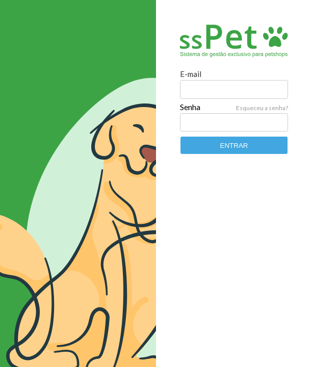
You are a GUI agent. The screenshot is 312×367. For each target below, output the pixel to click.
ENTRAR (234, 145)
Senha (190, 107)
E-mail (190, 73)
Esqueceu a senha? (262, 108)
